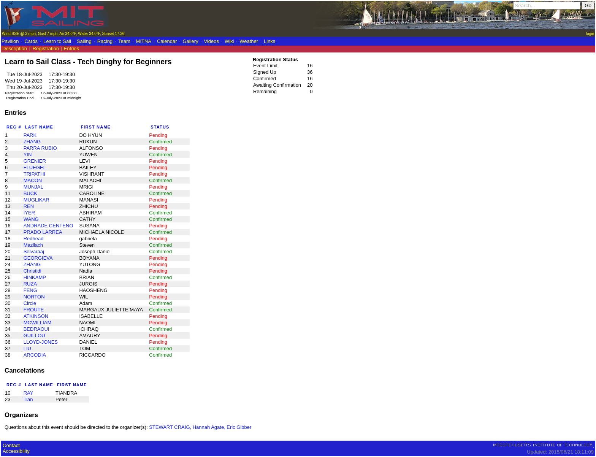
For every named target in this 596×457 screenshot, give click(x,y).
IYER (29, 213)
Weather (248, 41)
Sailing (84, 41)
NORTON (34, 297)
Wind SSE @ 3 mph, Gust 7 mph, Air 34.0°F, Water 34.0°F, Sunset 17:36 (63, 34)
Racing (105, 41)
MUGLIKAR (36, 200)
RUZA (30, 284)
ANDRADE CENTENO (48, 225)
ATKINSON (36, 316)
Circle (30, 303)
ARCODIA (35, 355)
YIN (28, 154)
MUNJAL (33, 187)
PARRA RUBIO (40, 148)
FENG (30, 290)
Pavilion (10, 41)
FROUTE (34, 310)
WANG (31, 219)
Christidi (32, 271)
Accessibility (16, 451)
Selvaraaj (34, 251)
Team (124, 41)
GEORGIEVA (38, 258)
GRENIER (35, 161)
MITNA (143, 41)
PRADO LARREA (43, 232)
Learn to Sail (57, 41)
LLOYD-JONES (41, 342)
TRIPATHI (34, 174)
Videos (211, 41)
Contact (11, 445)
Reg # (13, 127)
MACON (33, 180)
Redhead (34, 238)
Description (14, 48)
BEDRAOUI (36, 329)
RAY (28, 393)
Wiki (229, 41)
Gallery (190, 41)
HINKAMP (35, 277)
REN (29, 206)
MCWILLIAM (38, 322)
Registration (46, 48)
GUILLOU (34, 335)
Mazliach (33, 245)
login (590, 34)
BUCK (30, 193)
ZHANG (32, 141)
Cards (31, 41)
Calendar (167, 41)
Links (269, 41)
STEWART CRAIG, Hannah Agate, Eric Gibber (200, 427)
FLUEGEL (35, 167)
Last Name (39, 127)
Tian (28, 399)
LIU (27, 348)
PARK (30, 135)
